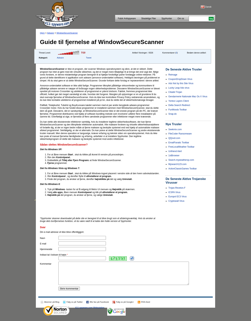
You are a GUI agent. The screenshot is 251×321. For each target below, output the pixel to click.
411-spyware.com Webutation (89, 312)
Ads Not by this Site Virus (180, 83)
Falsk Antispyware (127, 18)
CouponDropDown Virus (180, 79)
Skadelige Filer (148, 18)
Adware (50, 33)
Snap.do (172, 114)
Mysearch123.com (177, 164)
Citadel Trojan (175, 92)
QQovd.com (174, 138)
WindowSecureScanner (67, 33)
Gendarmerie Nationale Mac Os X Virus (187, 96)
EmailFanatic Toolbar (178, 142)
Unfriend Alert (175, 151)
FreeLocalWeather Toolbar (181, 147)
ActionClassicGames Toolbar (182, 168)
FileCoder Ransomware (180, 133)
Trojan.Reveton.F (176, 188)
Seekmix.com (175, 129)
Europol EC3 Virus (177, 196)
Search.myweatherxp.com (181, 160)
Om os (180, 18)
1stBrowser (173, 155)
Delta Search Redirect (179, 105)
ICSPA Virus (174, 192)
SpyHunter (167, 18)
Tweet (88, 58)
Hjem (42, 33)
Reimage (172, 74)
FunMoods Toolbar (177, 109)
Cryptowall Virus (176, 201)
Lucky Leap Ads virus (178, 88)
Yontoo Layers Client (178, 101)
